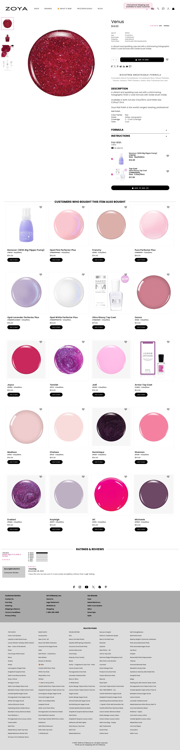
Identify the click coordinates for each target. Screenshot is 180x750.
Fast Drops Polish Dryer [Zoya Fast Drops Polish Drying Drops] (16, 653)
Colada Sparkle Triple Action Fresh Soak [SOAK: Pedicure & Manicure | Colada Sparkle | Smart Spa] (143, 690)
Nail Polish (115, 111)
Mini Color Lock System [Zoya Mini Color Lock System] (108, 661)
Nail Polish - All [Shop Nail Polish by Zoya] (105, 650)
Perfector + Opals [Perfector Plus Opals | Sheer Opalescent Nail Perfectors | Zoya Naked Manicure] (136, 711)
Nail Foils (72, 730)
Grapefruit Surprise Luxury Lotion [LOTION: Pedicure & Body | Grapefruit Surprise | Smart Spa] (80, 719)
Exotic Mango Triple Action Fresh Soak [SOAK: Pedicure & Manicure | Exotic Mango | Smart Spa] (82, 686)
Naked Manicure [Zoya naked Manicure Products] (74, 733)
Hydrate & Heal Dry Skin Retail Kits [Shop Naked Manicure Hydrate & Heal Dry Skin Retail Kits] (142, 672)
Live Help (8, 602)
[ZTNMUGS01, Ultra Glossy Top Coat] (140, 174)
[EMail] (127, 66)
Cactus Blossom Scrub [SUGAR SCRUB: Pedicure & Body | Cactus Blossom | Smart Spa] (16, 704)
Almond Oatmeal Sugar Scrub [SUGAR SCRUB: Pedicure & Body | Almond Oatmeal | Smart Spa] (79, 701)
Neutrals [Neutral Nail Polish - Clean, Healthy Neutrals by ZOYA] (103, 643)
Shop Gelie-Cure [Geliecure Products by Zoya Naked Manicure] (44, 675)
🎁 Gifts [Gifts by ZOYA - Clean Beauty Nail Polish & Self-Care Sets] (41, 664)
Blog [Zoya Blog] (100, 9)
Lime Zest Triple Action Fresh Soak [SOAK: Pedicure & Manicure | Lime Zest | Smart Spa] (112, 686)
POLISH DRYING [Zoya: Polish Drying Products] (74, 632)
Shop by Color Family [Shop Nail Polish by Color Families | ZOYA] (76, 657)
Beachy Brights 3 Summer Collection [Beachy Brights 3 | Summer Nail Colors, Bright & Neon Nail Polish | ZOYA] (143, 639)
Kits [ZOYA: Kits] (70, 635)
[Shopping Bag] (173, 9)
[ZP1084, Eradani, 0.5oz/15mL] (26, 498)
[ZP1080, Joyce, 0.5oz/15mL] (26, 364)
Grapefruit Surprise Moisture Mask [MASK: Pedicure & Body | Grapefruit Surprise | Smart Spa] (81, 711)
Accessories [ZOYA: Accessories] (42, 635)
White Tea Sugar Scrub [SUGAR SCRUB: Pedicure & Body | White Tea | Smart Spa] (16, 701)
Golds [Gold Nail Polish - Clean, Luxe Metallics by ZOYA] (10, 664)
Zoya (89, 599)
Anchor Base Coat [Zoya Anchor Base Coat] (75, 650)
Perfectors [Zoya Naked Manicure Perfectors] (42, 722)
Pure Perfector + (13, 715)
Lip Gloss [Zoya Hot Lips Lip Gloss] (133, 650)
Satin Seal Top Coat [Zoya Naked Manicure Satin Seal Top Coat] (45, 730)
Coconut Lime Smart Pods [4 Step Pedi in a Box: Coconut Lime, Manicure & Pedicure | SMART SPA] (78, 646)
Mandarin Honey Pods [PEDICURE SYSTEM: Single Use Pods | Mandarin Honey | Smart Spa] (138, 668)
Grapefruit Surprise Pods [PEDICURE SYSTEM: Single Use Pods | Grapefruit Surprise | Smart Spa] (16, 672)
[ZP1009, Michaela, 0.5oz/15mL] (154, 498)
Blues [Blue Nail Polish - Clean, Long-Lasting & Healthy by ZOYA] (10, 657)
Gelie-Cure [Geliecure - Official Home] (134, 733)
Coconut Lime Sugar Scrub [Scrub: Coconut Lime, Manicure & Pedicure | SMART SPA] (47, 646)
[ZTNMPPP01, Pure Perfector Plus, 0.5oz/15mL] (154, 229)
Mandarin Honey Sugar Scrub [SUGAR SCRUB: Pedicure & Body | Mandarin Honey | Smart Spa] (140, 693)
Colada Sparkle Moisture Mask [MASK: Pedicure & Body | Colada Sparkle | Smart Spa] (80, 708)
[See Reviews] (159, 25)
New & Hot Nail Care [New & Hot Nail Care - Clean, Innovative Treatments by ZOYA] (107, 639)
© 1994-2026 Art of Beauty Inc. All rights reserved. (90, 744)
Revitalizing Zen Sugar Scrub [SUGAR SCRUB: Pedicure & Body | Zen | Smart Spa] (79, 704)
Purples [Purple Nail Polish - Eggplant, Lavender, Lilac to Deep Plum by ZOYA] (132, 653)
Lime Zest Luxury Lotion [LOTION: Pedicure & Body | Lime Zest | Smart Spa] (138, 715)
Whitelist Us (50, 606)
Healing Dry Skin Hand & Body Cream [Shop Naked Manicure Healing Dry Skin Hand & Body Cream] (143, 682)
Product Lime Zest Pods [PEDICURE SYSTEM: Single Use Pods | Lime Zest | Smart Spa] (108, 672)
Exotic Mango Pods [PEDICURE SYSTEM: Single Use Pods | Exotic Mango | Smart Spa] (106, 668)
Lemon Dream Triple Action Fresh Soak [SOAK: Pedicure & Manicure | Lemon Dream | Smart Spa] (82, 690)
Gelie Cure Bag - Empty (108, 722)
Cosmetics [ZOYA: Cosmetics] (134, 730)
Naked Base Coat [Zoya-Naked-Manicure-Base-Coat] (136, 722)
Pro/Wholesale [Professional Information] (84, 9)
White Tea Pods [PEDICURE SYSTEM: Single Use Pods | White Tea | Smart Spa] (43, 672)
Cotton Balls (12, 722)
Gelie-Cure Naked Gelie (46, 701)
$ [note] (132, 160)
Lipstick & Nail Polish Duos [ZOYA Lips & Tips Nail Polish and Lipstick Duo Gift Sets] (17, 639)
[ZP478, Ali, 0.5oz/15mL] (111, 498)
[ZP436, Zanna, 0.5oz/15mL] (154, 296)
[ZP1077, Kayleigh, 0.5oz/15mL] (69, 498)
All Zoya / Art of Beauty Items (18, 737)
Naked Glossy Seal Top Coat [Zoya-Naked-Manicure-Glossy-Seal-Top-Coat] (18, 730)
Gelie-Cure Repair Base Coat (18, 686)
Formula (139, 130)
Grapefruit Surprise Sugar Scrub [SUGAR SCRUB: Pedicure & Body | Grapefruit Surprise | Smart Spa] (111, 697)
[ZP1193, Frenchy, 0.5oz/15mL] (111, 229)
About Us (49, 599)
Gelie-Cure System (94, 606)
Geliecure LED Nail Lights (77, 722)
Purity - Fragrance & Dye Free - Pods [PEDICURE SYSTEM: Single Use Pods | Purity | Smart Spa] (82, 664)
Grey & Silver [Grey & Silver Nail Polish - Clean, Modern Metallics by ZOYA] (12, 679)
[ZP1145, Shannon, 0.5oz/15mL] (154, 431)
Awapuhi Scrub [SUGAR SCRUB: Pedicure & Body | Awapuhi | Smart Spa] (43, 704)
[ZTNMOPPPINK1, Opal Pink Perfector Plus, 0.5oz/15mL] (69, 229)
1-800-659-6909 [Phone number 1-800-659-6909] (52, 612)
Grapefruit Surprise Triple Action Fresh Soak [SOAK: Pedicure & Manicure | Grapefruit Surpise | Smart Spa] (51, 690)
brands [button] (48, 9)
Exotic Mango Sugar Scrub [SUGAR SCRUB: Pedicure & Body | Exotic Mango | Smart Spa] (78, 697)
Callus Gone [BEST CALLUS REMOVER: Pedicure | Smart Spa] (104, 733)
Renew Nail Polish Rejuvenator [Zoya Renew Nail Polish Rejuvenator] (141, 657)
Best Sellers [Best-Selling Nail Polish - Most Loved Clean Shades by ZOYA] (42, 657)
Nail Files (11, 726)
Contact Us (9, 599)
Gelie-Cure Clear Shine (46, 708)
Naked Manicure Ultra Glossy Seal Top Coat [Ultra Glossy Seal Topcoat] (143, 704)
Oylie (89, 616)
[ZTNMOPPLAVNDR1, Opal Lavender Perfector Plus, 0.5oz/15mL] (26, 296)
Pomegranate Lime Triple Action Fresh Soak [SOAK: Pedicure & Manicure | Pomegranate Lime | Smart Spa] (143, 686)
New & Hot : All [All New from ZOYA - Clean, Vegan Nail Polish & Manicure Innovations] (43, 639)
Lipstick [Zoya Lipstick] (102, 646)
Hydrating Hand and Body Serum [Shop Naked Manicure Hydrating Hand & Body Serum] (111, 701)
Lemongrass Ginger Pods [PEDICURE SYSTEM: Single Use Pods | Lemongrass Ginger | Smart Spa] (17, 668)
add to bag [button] (134, 60)
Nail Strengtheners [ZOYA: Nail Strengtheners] (136, 632)
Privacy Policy (10, 616)
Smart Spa (91, 612)
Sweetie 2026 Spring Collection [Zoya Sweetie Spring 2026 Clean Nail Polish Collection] (80, 643)
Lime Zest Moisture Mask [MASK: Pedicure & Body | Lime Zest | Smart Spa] (139, 708)
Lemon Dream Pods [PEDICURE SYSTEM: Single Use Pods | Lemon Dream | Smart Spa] (76, 668)
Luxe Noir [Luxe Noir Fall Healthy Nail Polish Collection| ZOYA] (103, 664)
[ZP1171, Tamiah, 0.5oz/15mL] (69, 364)
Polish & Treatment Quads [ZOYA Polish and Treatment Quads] (109, 635)
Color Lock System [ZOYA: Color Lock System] (14, 635)
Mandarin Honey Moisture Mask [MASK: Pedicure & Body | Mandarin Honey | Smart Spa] (19, 711)
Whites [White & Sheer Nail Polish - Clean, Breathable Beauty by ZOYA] (41, 679)
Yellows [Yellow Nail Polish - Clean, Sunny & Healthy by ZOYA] (133, 661)
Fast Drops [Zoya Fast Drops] (73, 653)
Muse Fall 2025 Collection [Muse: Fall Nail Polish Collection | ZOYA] (47, 643)
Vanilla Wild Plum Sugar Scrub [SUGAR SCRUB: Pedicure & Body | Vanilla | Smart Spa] (110, 693)
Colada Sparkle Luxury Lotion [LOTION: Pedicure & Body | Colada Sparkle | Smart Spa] (140, 719)
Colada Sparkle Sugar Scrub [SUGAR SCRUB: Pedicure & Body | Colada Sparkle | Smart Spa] (18, 693)
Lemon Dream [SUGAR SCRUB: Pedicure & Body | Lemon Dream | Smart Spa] (135, 697)
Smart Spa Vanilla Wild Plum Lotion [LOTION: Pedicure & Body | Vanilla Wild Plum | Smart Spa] (51, 719)
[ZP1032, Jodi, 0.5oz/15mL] (111, 364)
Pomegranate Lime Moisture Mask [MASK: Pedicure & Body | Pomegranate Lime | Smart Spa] (50, 711)
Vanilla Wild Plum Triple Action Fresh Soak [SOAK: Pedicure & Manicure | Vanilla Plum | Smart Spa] (51, 686)
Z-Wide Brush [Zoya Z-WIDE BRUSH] (43, 733)
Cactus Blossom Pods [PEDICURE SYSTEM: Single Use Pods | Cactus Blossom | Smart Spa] (107, 675)
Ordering (8, 606)
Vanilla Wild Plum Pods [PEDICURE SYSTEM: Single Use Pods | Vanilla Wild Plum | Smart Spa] (46, 668)
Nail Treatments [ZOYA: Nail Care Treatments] (105, 726)
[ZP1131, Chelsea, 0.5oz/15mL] (69, 431)
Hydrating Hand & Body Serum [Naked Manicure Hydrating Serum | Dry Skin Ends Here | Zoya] (19, 708)
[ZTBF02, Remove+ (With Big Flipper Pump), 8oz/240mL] (26, 229)
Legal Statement (52, 602)
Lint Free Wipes (135, 726)
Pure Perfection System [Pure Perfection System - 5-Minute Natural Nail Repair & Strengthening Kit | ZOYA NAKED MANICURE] (46, 715)
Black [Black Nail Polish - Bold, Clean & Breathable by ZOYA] (71, 661)
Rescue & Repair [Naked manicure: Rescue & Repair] (105, 632)
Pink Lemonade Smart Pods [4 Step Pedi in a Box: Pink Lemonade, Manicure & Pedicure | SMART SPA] (139, 643)
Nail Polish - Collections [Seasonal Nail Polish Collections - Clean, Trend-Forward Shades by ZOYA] (47, 653)
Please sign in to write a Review (11, 555)
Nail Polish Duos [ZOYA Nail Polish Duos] (136, 635)
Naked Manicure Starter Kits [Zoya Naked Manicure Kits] (18, 733)
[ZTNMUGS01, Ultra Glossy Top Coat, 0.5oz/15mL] (111, 296)
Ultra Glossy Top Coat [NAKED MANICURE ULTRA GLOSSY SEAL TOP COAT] (76, 726)
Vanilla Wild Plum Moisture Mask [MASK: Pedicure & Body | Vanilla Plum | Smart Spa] (111, 708)
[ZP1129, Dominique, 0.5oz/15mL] (111, 431)
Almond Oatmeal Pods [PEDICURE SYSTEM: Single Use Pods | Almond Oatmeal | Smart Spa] (138, 664)
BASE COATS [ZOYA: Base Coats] (42, 632)
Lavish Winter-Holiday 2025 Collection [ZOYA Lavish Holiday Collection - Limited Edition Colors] (21, 643)
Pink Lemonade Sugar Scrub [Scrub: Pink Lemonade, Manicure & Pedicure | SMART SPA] (140, 646)
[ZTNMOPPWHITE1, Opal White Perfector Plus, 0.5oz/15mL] (69, 296)
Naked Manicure (93, 602)
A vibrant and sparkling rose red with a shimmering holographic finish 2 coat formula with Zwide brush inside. (140, 47)
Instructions (139, 136)
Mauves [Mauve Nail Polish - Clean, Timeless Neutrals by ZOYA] (102, 679)
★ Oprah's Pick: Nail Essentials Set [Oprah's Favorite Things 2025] (112, 704)
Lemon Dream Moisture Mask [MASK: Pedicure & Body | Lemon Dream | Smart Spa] (110, 711)
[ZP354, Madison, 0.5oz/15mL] (26, 431)
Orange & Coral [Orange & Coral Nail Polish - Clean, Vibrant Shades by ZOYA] (13, 682)
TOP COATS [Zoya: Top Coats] (12, 632)
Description (119, 88)
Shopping (50, 609)
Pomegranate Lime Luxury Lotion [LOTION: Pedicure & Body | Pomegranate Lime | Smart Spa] (19, 719)
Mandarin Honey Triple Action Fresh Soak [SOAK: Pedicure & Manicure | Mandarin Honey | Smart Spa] (21, 690)
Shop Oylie (103, 682)
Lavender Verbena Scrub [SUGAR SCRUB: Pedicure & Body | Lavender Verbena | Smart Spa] (138, 701)
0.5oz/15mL (122, 35)
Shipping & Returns (12, 609)
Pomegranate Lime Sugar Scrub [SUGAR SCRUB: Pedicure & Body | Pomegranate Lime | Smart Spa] (19, 697)
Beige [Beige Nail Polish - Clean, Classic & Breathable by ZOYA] (132, 679)
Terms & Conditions (12, 612)
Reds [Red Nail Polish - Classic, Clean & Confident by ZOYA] (40, 650)
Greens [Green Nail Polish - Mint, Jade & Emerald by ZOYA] (10, 661)
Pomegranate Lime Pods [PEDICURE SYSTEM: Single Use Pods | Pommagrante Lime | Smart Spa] (77, 672)
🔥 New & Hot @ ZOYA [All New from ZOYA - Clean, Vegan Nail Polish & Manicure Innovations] (46, 682)
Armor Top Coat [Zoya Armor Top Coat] (105, 653)
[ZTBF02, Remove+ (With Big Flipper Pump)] (140, 158)
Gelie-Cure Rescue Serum (17, 675)
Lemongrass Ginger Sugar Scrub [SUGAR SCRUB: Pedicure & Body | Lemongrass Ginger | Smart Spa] (49, 693)
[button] (16, 8)
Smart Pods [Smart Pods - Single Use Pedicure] (104, 730)
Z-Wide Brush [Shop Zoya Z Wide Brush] (74, 682)
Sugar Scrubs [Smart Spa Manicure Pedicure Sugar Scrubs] (73, 693)
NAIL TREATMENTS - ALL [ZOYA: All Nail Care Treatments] (108, 690)
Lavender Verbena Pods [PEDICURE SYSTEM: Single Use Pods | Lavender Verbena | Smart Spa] (77, 675)
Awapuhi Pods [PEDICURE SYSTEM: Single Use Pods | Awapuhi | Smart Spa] (135, 675)
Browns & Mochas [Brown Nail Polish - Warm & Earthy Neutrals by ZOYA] (44, 661)
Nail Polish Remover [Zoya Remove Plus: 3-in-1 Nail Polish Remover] (45, 726)
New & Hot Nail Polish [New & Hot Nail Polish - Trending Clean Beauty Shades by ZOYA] (76, 639)
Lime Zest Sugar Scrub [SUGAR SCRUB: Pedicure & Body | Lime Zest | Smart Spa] (46, 697)
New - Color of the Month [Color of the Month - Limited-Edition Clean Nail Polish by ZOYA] (17, 646)
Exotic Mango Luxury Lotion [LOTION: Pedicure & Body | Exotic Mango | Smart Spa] (109, 715)
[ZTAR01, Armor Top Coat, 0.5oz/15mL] (154, 364)
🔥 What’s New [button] (64, 9)
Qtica (89, 609)
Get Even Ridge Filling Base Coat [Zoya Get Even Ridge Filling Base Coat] (111, 657)
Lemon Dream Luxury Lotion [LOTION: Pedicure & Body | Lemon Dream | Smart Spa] (110, 719)
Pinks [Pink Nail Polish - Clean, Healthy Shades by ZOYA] (10, 650)
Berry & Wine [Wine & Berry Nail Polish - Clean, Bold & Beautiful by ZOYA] (73, 679)
